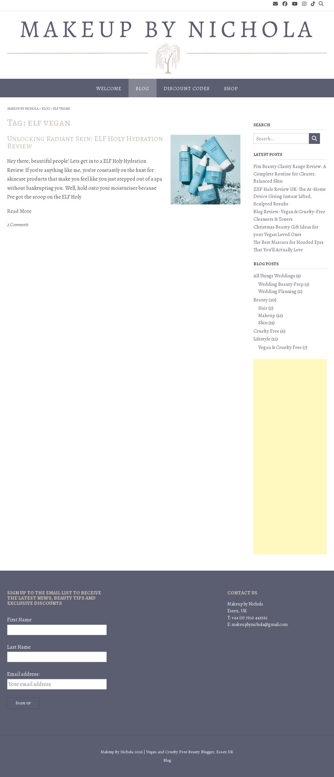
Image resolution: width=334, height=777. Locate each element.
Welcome (108, 88)
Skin (262, 322)
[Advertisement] (290, 456)
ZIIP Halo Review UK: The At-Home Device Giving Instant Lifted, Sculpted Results (289, 196)
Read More (19, 211)
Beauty (260, 300)
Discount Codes (187, 88)
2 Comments (17, 225)
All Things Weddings (274, 275)
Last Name (19, 647)
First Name (19, 619)
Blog (142, 88)
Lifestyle (261, 339)
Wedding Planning (277, 291)
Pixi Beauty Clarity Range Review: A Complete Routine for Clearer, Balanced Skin (289, 173)
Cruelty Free (266, 331)
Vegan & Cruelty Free (280, 347)
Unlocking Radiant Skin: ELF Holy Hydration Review (85, 142)
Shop (231, 88)
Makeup (266, 315)
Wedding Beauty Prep (281, 284)
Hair (262, 308)
